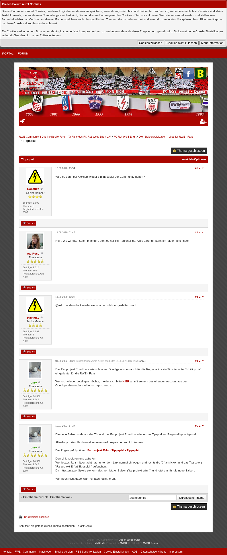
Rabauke (33, 189)
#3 (196, 297)
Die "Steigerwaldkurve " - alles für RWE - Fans (166, 136)
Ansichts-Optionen (194, 159)
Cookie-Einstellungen (116, 551)
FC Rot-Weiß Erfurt (125, 136)
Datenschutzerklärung (153, 551)
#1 (196, 168)
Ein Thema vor (60, 497)
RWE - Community (25, 551)
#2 (196, 232)
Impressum (175, 551)
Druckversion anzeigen (36, 517)
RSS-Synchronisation (88, 551)
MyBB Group (150, 543)
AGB (134, 551)
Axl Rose (33, 253)
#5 (196, 426)
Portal (8, 53)
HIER (125, 381)
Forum (23, 53)
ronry (141, 361)
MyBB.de (100, 543)
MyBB (123, 543)
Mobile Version (64, 551)
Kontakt (7, 551)
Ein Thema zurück (35, 497)
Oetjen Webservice (130, 539)
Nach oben (45, 551)
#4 (196, 361)
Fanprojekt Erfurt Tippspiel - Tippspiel (113, 450)
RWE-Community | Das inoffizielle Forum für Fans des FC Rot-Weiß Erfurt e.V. (65, 136)
